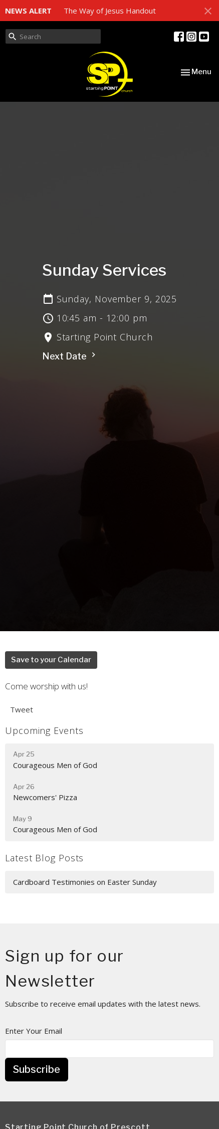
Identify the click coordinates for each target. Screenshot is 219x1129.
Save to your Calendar (51, 659)
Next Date (70, 355)
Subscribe (36, 1069)
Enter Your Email (33, 1031)
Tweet (21, 709)
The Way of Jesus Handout (110, 11)
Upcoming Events (44, 730)
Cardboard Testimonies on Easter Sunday (85, 882)
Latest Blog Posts (44, 858)
